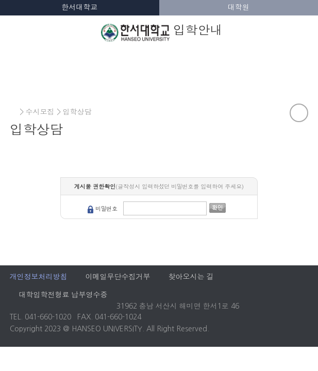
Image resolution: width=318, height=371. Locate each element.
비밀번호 (106, 209)
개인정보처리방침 (39, 276)
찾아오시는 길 (191, 276)
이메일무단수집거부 (118, 276)
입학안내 (162, 32)
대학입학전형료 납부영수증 (63, 294)
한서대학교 (79, 7)
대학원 (238, 7)
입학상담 (77, 111)
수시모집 (40, 111)
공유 (299, 113)
